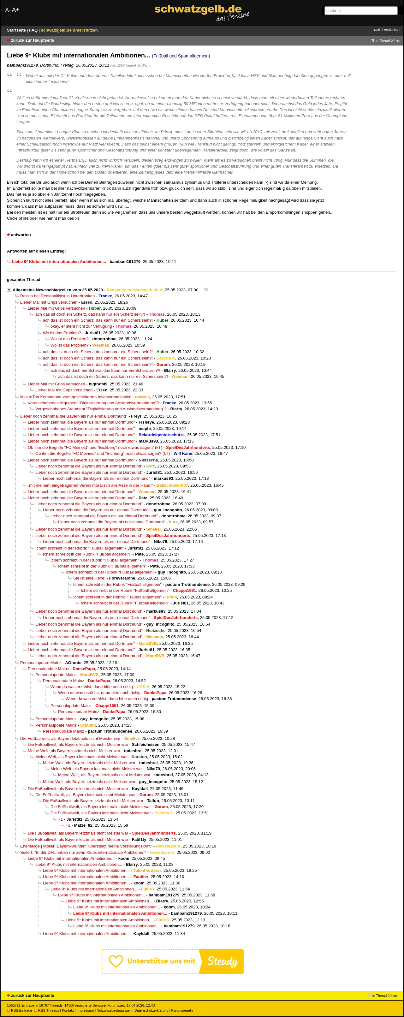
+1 (60, 819)
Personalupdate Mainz (41, 662)
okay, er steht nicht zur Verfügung (81, 326)
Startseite (17, 30)
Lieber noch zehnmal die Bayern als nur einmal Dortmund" (74, 416)
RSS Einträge (19, 1010)
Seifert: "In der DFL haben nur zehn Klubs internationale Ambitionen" (83, 852)
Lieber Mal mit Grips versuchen (49, 302)
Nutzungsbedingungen (114, 1010)
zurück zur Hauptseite (32, 40)
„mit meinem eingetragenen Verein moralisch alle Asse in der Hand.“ (90, 485)
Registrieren (392, 29)
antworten (21, 234)
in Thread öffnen (388, 40)
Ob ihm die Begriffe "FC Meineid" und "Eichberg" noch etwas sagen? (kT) (95, 447)
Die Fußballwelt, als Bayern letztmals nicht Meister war (70, 738)
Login (377, 29)
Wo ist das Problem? (62, 332)
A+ (15, 9)
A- (7, 10)
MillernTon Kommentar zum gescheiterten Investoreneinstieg (75, 397)
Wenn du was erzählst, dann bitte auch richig (91, 686)
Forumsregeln (182, 1010)
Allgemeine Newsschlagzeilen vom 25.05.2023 (58, 290)
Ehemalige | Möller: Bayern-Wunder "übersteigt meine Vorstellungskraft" (86, 846)
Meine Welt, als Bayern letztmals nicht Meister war (74, 750)
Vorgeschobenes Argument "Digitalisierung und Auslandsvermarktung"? (93, 403)
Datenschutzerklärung (151, 1010)
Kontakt (68, 1010)
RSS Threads (46, 1010)
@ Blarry (143, 65)
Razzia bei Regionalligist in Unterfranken (57, 296)
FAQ (34, 30)
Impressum (85, 1010)
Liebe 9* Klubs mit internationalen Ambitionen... (71, 858)
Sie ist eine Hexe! (89, 578)
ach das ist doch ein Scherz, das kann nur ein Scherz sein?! (90, 314)
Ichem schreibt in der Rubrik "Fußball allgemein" (79, 548)
